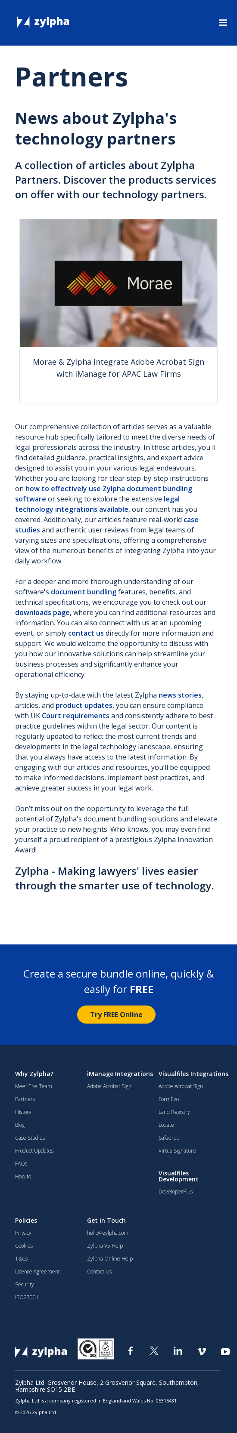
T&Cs (21, 1258)
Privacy (23, 1233)
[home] (39, 19)
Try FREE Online (116, 1014)
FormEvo (169, 1099)
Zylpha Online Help (110, 1258)
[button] (223, 23)
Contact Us (99, 1271)
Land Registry (174, 1112)
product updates (84, 705)
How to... (25, 1176)
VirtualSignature (177, 1150)
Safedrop (169, 1138)
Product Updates (34, 1150)
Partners (25, 1099)
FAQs (21, 1163)
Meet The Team (33, 1086)
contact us (86, 633)
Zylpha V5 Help (105, 1245)
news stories (180, 695)
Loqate (166, 1125)
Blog (20, 1125)
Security (24, 1284)
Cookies (24, 1245)
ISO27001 (27, 1297)
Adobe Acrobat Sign (109, 1086)
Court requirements (75, 715)
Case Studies (30, 1138)
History (23, 1112)
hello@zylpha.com (107, 1233)
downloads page (42, 612)
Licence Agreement (37, 1271)
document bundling (83, 592)
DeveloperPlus (176, 1191)
